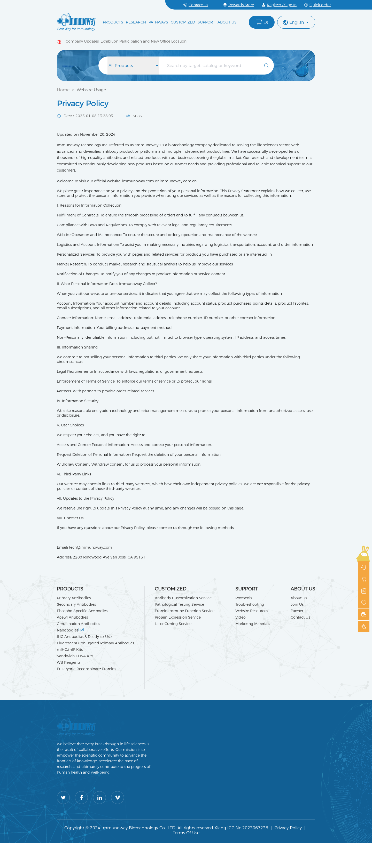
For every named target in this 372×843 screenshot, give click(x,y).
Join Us (297, 604)
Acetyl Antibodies (72, 617)
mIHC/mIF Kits (70, 649)
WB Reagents (68, 662)
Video (240, 617)
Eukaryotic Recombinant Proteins (86, 669)
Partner (297, 611)
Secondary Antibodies (76, 604)
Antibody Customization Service (183, 598)
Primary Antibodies (74, 598)
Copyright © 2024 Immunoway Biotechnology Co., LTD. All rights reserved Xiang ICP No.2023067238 (166, 827)
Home (63, 89)
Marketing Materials (252, 623)
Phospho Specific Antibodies (82, 611)
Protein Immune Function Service (184, 611)
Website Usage (91, 89)
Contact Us (300, 617)
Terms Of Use (186, 832)
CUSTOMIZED (183, 22)
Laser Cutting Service (173, 623)
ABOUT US (227, 22)
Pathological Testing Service (179, 604)
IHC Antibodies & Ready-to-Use (84, 636)
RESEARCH (136, 22)
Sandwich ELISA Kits (75, 656)
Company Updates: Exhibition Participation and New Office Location (126, 41)
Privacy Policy (288, 827)
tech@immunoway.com (90, 547)
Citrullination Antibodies (78, 623)
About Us (299, 598)
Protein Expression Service (178, 617)
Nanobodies (70, 630)
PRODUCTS (113, 22)
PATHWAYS (158, 22)
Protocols (243, 598)
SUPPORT (206, 22)
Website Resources (251, 611)
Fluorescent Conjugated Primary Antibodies (95, 643)
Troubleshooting (249, 604)
